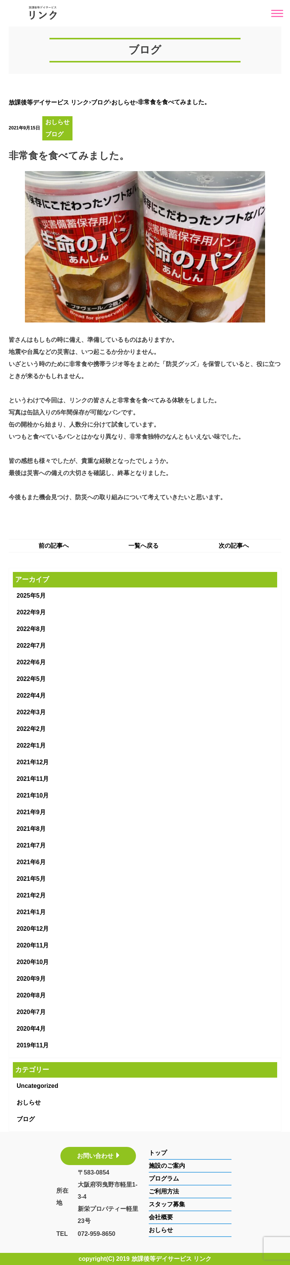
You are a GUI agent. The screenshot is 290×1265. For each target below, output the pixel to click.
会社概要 (161, 1217)
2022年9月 (31, 612)
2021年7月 (31, 845)
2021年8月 (31, 829)
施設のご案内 (167, 1165)
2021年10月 (33, 795)
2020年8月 (31, 995)
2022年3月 (31, 712)
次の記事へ (234, 545)
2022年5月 (31, 679)
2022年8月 (31, 629)
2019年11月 (33, 1045)
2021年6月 (31, 862)
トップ (158, 1153)
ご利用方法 (164, 1191)
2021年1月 (31, 912)
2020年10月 (33, 962)
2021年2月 (31, 895)
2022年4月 (31, 695)
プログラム (164, 1178)
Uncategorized (37, 1086)
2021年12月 (33, 762)
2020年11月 (33, 945)
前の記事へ (54, 545)
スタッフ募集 (167, 1204)
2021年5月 (31, 879)
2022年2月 (31, 729)
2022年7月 (31, 645)
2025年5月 (31, 595)
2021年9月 (31, 812)
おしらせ (57, 122)
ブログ (54, 134)
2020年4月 (31, 1028)
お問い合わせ (98, 1156)
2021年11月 (33, 779)
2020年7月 (31, 1012)
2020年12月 (33, 928)
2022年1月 (31, 745)
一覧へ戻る (143, 545)
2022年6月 (31, 662)
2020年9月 (31, 978)
